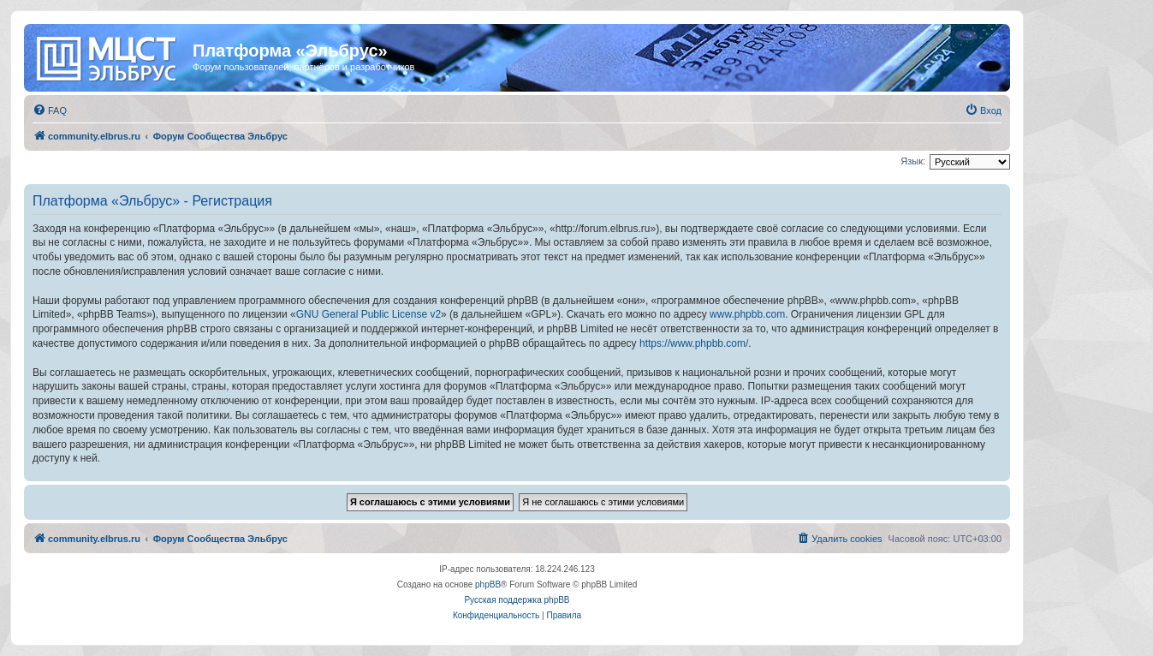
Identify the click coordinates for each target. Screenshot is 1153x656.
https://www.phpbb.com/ (693, 343)
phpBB (488, 584)
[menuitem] (50, 110)
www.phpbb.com (747, 314)
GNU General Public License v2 (368, 314)
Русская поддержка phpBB (516, 600)
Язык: (912, 161)
